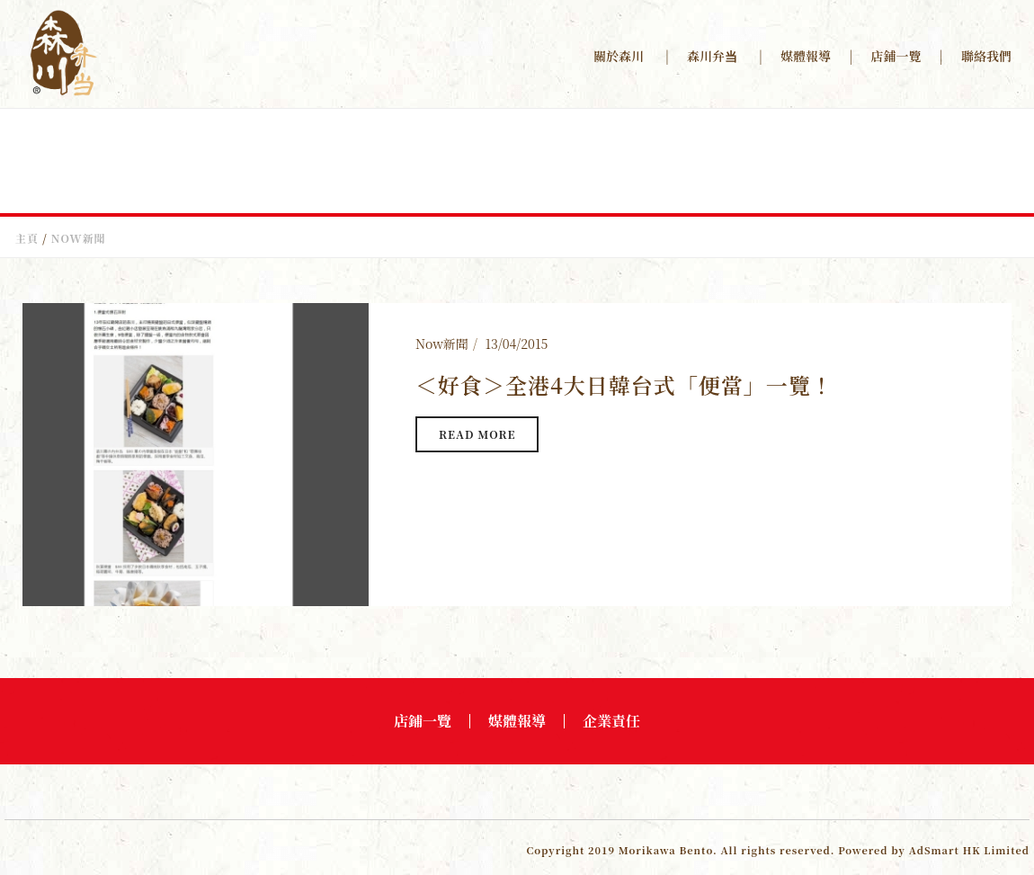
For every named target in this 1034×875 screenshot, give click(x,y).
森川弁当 (712, 56)
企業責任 (611, 721)
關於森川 (618, 56)
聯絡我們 (986, 56)
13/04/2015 (516, 344)
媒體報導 (805, 56)
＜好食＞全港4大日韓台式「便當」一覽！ (624, 384)
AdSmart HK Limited (969, 850)
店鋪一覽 (896, 56)
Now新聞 (441, 344)
